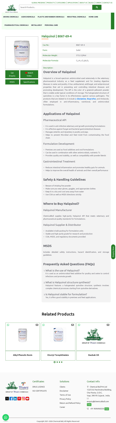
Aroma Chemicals (11, 17)
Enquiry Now (113, 252)
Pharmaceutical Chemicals (17, 25)
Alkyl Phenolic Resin (22, 355)
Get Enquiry (12, 74)
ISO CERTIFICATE (40, 391)
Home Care (93, 17)
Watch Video (29, 74)
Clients (62, 387)
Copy (89, 402)
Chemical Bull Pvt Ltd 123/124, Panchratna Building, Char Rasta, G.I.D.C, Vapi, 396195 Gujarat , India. (99, 391)
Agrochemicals (28, 17)
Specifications (29, 82)
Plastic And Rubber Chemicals (51, 17)
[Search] (97, 7)
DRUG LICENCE (39, 387)
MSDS (12, 82)
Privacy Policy (65, 399)
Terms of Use (65, 395)
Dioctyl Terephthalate (58, 355)
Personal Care (51, 25)
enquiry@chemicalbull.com (99, 399)
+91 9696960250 (95, 406)
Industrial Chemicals (76, 17)
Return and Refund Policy (70, 403)
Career (62, 407)
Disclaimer (64, 391)
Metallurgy (36, 25)
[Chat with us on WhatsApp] (5, 417)
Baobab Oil (93, 355)
